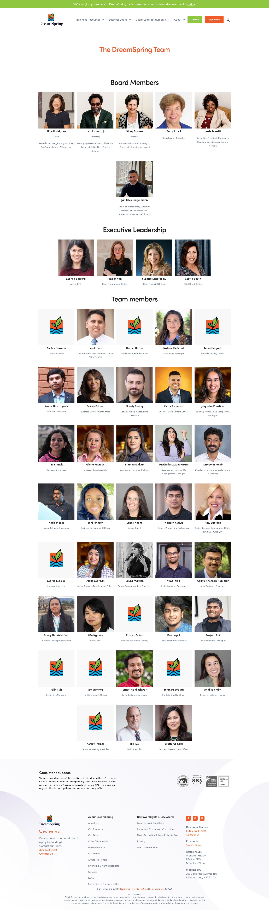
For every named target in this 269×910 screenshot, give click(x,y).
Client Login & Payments (151, 19)
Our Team (93, 835)
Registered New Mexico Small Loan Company (141, 888)
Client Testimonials (98, 841)
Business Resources (88, 19)
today (191, 4)
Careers (92, 871)
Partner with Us (96, 847)
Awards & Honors (97, 859)
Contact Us (46, 853)
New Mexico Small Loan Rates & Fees (157, 835)
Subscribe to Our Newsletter (103, 884)
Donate (195, 19)
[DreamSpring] (51, 19)
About (177, 19)
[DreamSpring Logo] (49, 820)
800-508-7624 (50, 831)
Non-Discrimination (147, 847)
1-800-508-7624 (196, 830)
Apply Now (214, 19)
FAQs (91, 878)
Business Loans (118, 19)
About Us (93, 823)
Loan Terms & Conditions (150, 823)
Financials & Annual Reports (103, 865)
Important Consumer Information (155, 829)
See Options (193, 845)
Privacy (141, 841)
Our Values (94, 853)
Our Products (95, 829)
